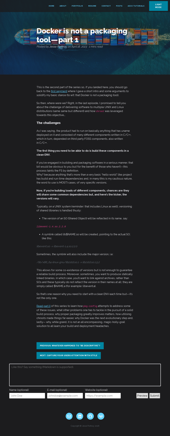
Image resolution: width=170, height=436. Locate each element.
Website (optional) (96, 390)
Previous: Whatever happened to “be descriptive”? (70, 346)
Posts (119, 6)
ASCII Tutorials (136, 6)
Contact (106, 6)
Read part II (43, 306)
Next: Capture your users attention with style (68, 355)
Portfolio (77, 6)
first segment (59, 91)
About (63, 6)
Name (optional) (19, 390)
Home (51, 6)
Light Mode (158, 5)
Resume (92, 6)
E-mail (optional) (57, 390)
